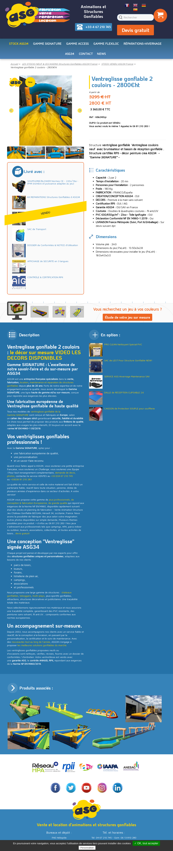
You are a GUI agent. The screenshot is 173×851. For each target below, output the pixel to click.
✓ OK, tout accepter (146, 843)
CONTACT (86, 54)
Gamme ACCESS (77, 43)
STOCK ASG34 (18, 43)
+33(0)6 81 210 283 (21, 479)
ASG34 (69, 54)
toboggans (25, 595)
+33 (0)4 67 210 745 (62, 476)
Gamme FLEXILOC (106, 43)
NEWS (101, 54)
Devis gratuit (135, 30)
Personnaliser (87, 847)
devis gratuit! (22, 533)
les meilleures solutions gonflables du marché (41, 645)
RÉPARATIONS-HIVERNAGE (142, 43)
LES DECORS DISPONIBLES (44, 355)
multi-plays (38, 595)
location (24, 382)
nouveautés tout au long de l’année (31, 641)
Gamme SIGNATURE (47, 43)
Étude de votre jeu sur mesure (127, 317)
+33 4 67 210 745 (98, 27)
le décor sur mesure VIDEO (40, 352)
